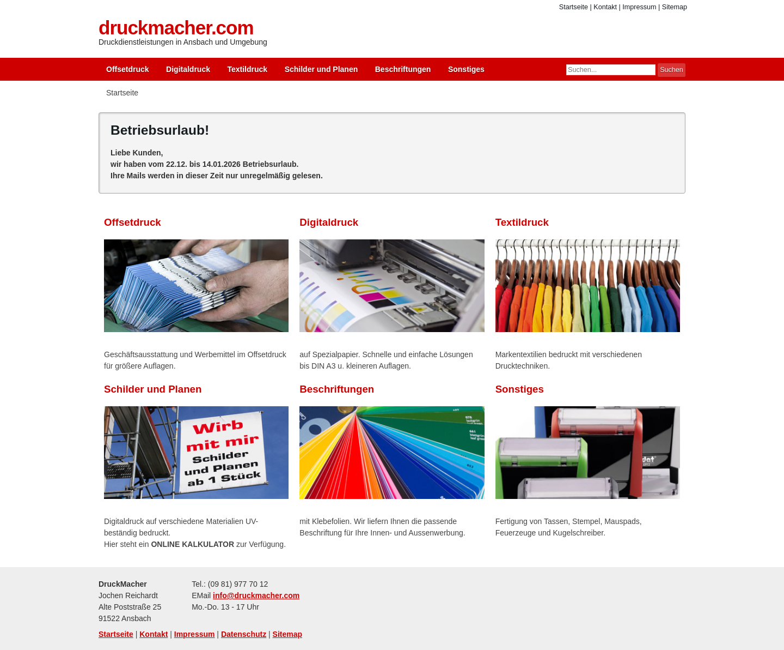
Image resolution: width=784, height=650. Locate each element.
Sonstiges (519, 389)
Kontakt (605, 7)
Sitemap (674, 7)
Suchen (671, 70)
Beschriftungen (336, 389)
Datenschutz (243, 634)
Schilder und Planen (152, 389)
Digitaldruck (328, 222)
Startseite (573, 7)
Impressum (639, 7)
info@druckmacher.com (256, 595)
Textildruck (522, 222)
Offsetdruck (132, 222)
